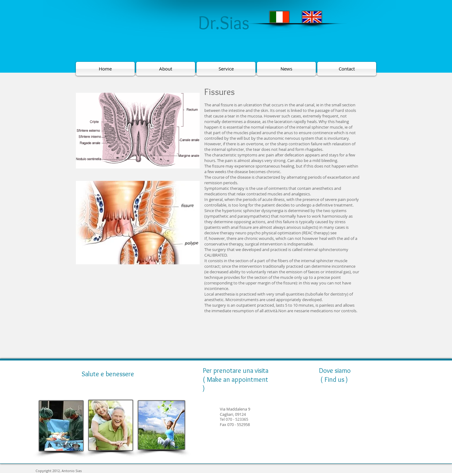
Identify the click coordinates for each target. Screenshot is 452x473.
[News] (286, 69)
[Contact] (346, 69)
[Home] (105, 69)
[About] (165, 69)
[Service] (226, 69)
